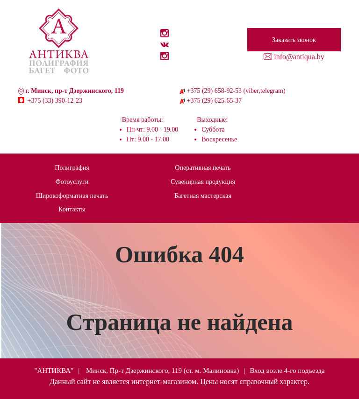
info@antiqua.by (299, 57)
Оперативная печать (202, 167)
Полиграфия (72, 167)
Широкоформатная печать (72, 195)
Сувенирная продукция (203, 181)
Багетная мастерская (202, 195)
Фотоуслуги (72, 181)
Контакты (72, 209)
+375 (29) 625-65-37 (214, 100)
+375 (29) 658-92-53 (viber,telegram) (236, 90)
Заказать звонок (294, 39)
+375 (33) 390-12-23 (55, 100)
